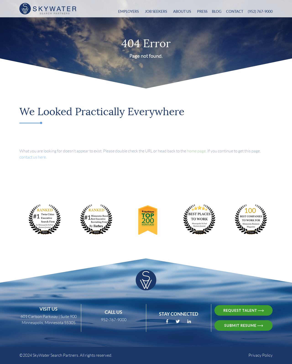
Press (202, 11)
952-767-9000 (113, 319)
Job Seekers (156, 11)
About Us (182, 11)
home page (196, 153)
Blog (217, 11)
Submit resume (243, 325)
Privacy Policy (260, 355)
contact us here (32, 160)
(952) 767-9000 (260, 11)
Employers (128, 11)
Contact (234, 11)
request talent (243, 310)
